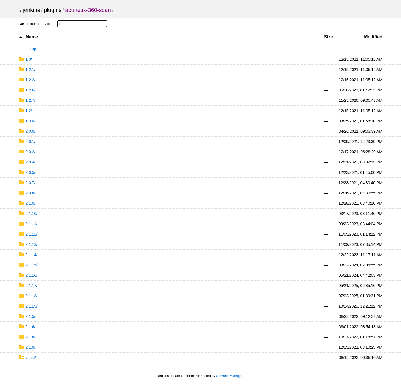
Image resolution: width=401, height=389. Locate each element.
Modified (373, 36)
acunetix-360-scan (88, 10)
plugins (52, 10)
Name (32, 36)
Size (328, 36)
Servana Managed (229, 376)
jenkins (31, 10)
